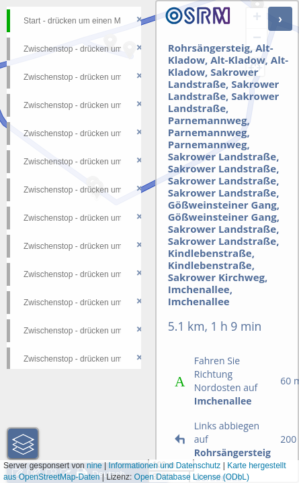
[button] (23, 443)
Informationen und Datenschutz (165, 465)
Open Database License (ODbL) (191, 477)
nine (94, 465)
